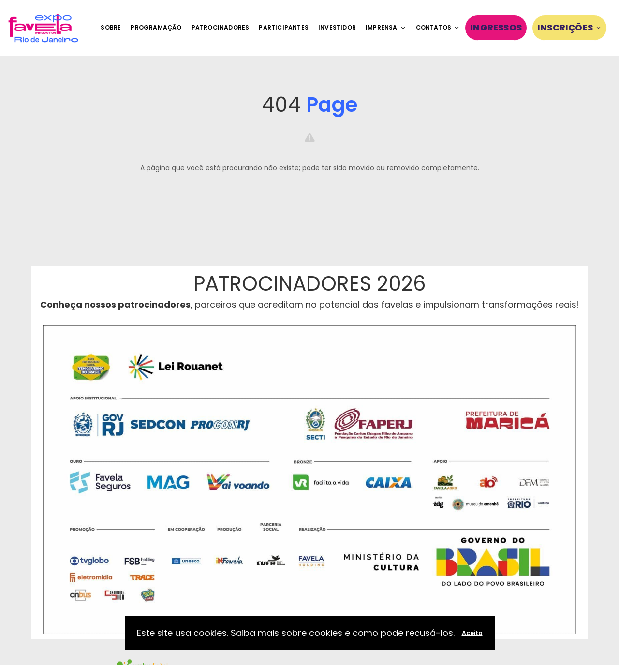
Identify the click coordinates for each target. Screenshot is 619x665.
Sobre (111, 27)
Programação (156, 27)
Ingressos (496, 27)
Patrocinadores (221, 27)
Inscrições (569, 27)
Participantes (284, 27)
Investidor (337, 27)
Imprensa (386, 27)
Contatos (438, 27)
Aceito (472, 633)
